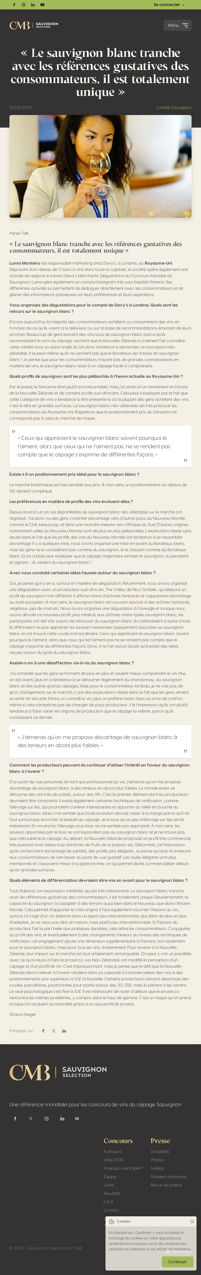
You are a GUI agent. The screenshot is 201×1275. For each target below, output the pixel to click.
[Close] (192, 1221)
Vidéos (157, 1168)
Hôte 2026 (114, 1160)
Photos (157, 1160)
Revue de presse (166, 1185)
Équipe (110, 1177)
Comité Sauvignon (174, 108)
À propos (112, 1152)
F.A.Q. (109, 1202)
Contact (111, 1210)
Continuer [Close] (177, 1262)
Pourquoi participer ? (124, 1168)
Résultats (112, 1193)
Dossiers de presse (168, 1177)
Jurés (109, 1185)
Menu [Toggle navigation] (178, 25)
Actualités (160, 1152)
